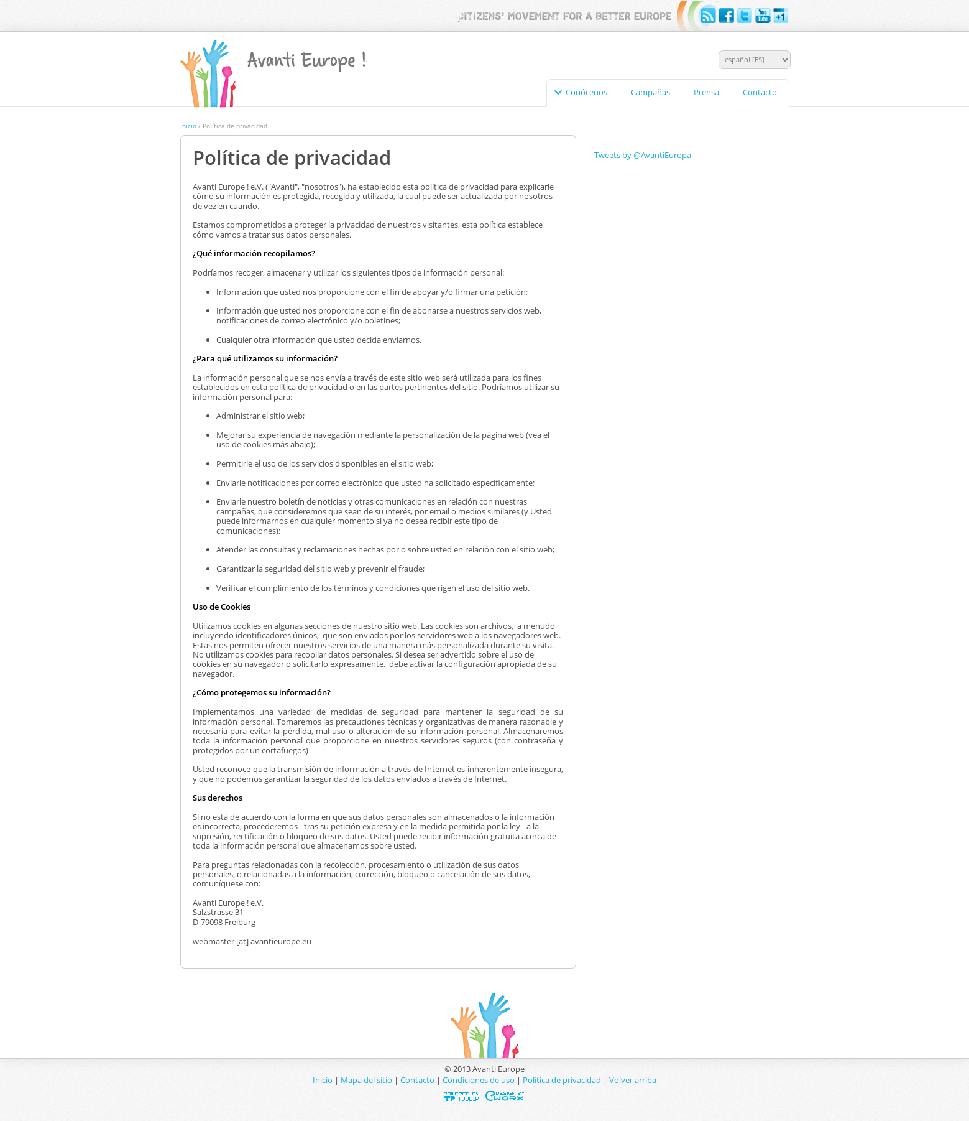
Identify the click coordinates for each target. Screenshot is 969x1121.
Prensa (706, 92)
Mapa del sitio (366, 1080)
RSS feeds (709, 16)
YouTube (763, 16)
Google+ (781, 16)
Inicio (188, 125)
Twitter (745, 16)
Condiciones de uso (479, 1080)
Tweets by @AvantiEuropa (642, 154)
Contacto (760, 92)
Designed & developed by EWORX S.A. (505, 1096)
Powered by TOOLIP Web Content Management (463, 1096)
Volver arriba (632, 1080)
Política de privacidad (562, 1080)
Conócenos (586, 92)
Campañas (650, 92)
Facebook (727, 16)
